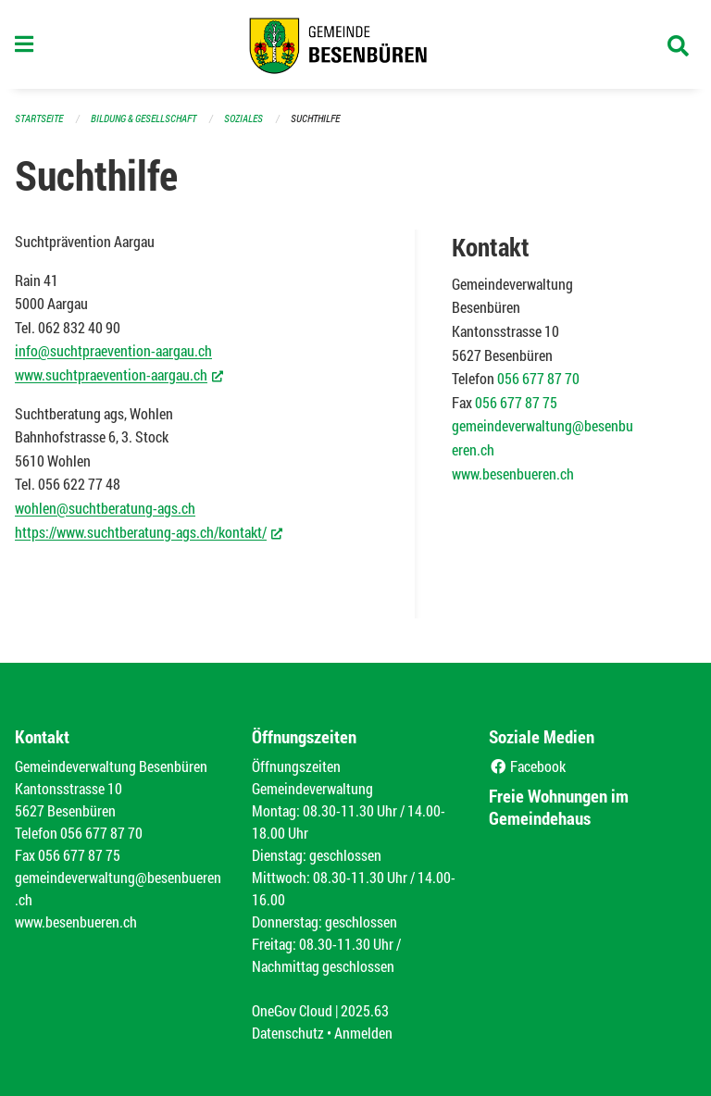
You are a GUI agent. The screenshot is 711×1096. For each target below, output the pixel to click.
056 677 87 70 (538, 378)
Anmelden (363, 1032)
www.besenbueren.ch (513, 473)
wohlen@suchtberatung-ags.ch (105, 507)
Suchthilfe (315, 118)
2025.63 (365, 1010)
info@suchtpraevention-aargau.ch (113, 350)
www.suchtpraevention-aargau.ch (119, 373)
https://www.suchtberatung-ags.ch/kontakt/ (148, 531)
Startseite (39, 118)
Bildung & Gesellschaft (143, 118)
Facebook (527, 766)
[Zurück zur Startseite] (355, 44)
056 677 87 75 (516, 402)
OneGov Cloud (292, 1010)
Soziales (243, 118)
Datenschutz (288, 1032)
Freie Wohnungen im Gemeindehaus (559, 806)
